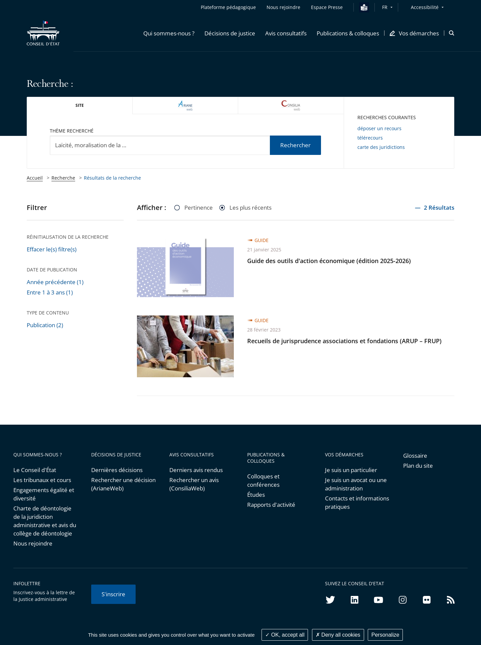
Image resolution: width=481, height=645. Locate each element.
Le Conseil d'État (34, 470)
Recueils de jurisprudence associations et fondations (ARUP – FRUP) (344, 341)
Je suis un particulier (351, 470)
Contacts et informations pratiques (357, 502)
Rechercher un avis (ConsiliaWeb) (194, 484)
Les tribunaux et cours (42, 480)
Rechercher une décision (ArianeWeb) (123, 484)
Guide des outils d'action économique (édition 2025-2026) (329, 261)
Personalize (385, 635)
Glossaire (415, 455)
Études (256, 494)
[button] (168, 33)
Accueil (35, 178)
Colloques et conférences (263, 480)
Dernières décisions (117, 470)
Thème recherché (72, 131)
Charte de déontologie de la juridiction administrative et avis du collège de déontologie (44, 520)
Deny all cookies (338, 635)
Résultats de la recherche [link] (112, 178)
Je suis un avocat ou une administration (356, 484)
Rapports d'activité (271, 504)
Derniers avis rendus (196, 470)
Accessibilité (425, 7)
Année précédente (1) (55, 282)
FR (384, 7)
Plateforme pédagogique (228, 7)
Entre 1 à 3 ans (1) (50, 292)
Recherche (63, 178)
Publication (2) (45, 325)
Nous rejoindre (32, 543)
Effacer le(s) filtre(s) (51, 249)
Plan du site (418, 465)
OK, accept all (284, 635)
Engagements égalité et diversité (43, 494)
